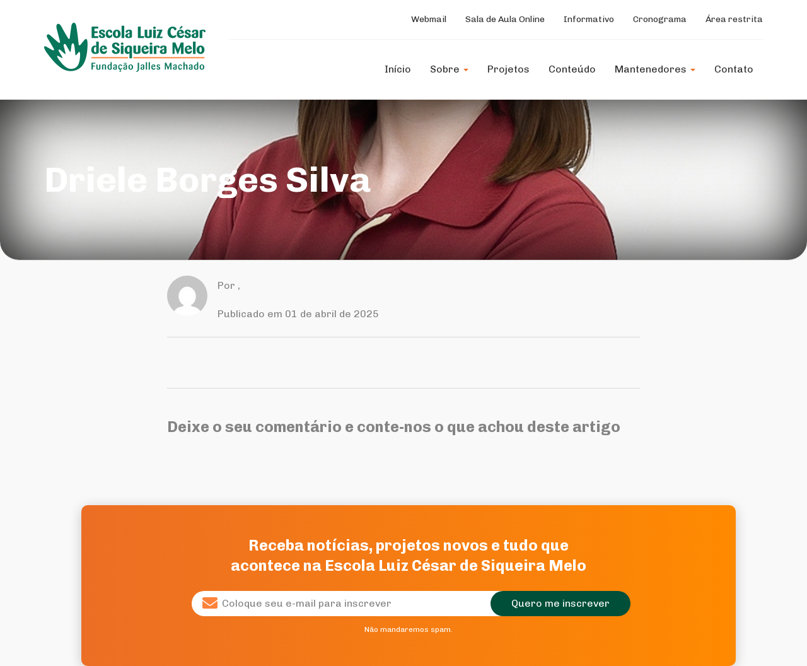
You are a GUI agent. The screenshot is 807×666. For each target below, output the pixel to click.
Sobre (449, 69)
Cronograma (660, 19)
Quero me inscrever (560, 603)
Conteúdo (572, 69)
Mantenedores (655, 69)
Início (398, 69)
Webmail (428, 19)
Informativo (589, 19)
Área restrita (734, 19)
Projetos (508, 69)
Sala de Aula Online (505, 19)
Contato (733, 69)
